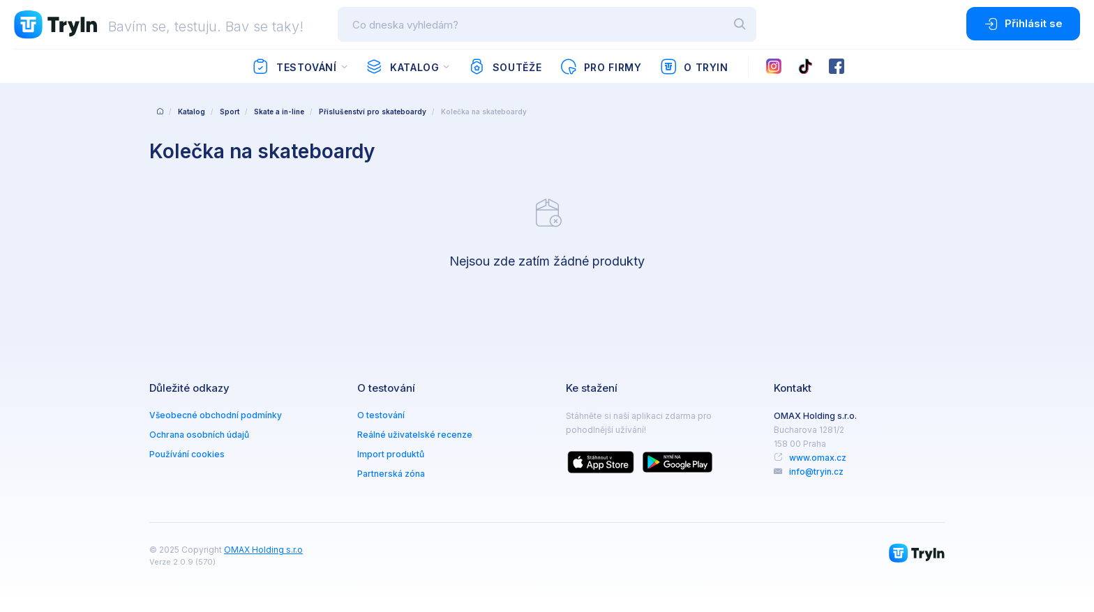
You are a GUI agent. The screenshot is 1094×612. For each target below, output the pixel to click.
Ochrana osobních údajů (199, 434)
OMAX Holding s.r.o (263, 549)
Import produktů (390, 454)
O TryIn (694, 67)
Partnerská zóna (391, 473)
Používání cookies (187, 454)
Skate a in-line (279, 111)
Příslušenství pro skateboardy (372, 111)
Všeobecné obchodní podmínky (215, 415)
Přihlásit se (1023, 24)
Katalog (402, 67)
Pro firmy (600, 67)
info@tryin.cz (816, 471)
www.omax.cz (817, 457)
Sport (229, 111)
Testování (294, 67)
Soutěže (504, 67)
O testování (381, 415)
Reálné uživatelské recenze (414, 434)
